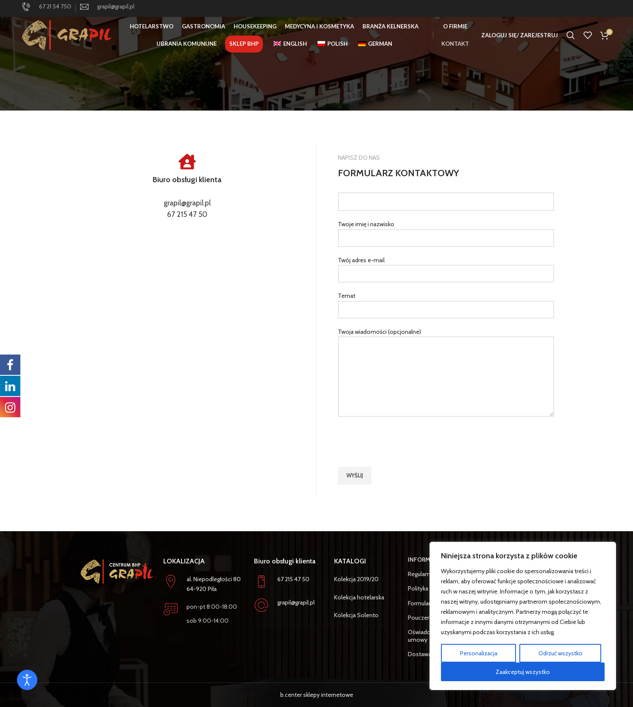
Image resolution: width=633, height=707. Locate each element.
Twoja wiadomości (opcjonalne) (446, 354)
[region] (522, 616)
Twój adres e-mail (446, 266)
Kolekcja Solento (356, 615)
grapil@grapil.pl (187, 203)
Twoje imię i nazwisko (446, 230)
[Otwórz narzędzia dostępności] (27, 680)
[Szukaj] (570, 36)
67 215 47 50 (187, 214)
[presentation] (402, 441)
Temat (446, 302)
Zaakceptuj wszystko (523, 672)
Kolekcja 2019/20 (356, 579)
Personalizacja (478, 653)
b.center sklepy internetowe (316, 695)
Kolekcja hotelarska (359, 597)
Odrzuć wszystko (560, 653)
